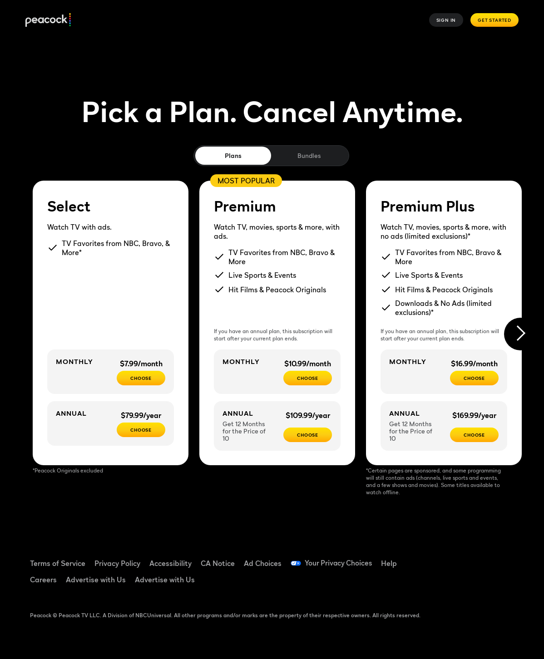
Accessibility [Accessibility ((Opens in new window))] (170, 563)
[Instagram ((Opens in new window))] (443, 583)
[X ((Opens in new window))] (467, 583)
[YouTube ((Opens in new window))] (491, 557)
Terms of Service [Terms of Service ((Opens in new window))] (57, 563)
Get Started (494, 20)
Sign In (446, 20)
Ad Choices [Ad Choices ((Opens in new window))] (263, 563)
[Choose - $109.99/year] (307, 435)
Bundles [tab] (309, 155)
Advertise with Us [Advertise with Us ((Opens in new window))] (96, 579)
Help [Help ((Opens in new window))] (391, 563)
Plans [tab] (233, 155)
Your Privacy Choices (339, 563)
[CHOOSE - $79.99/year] (141, 430)
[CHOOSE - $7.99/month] (141, 378)
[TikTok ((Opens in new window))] (467, 557)
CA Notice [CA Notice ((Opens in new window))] (218, 563)
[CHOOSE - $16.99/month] (474, 378)
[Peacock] (48, 20)
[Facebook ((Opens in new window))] (443, 557)
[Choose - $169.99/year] (474, 435)
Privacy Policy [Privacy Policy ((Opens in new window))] (117, 563)
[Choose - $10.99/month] (307, 378)
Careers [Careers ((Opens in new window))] (43, 579)
